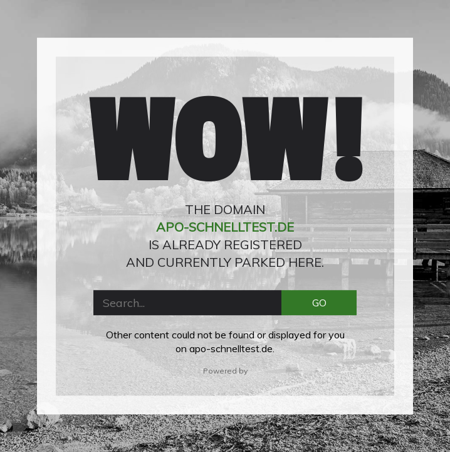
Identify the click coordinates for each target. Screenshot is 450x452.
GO (319, 302)
